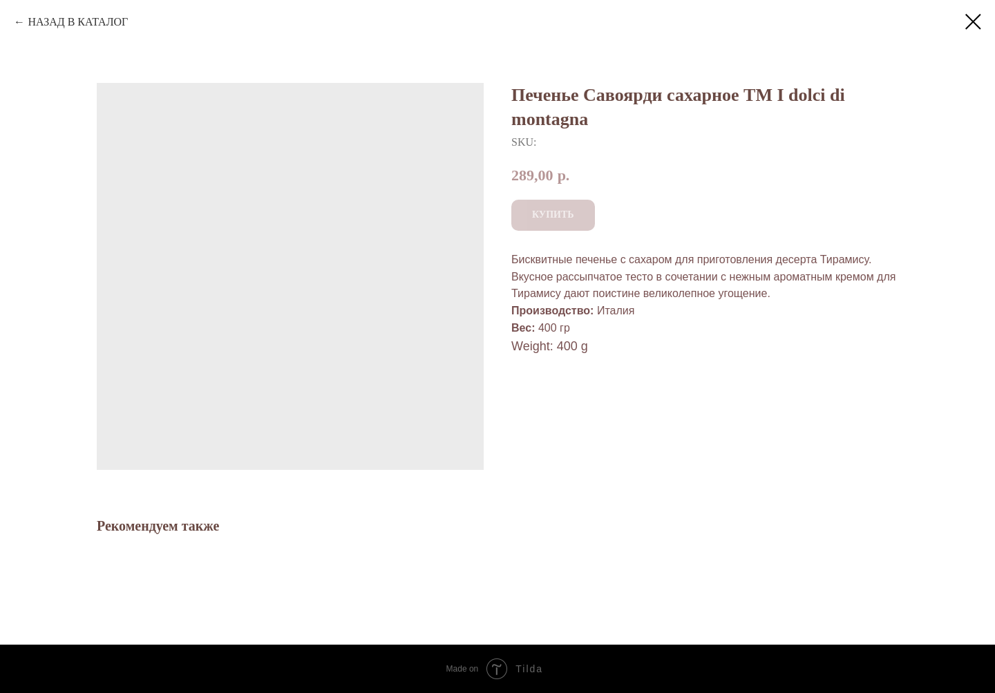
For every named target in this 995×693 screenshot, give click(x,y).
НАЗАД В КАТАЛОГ (78, 22)
